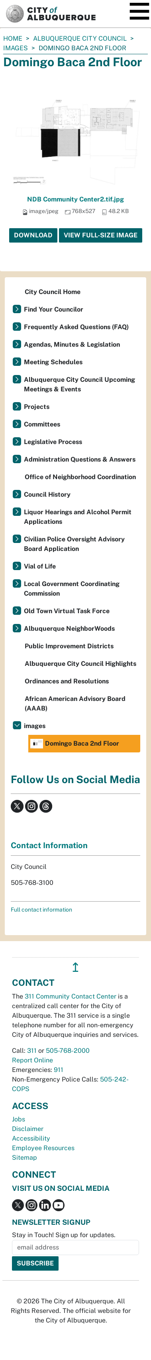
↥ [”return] (75, 967)
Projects (36, 407)
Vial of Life (40, 566)
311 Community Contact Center (70, 996)
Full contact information (41, 909)
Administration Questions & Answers (79, 459)
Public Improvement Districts (69, 646)
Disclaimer (27, 1129)
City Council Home (52, 292)
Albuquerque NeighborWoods (69, 628)
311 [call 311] (32, 1050)
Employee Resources (43, 1148)
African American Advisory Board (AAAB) (75, 703)
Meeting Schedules (53, 362)
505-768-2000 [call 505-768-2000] (68, 1050)
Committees (42, 424)
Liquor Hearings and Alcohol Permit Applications (77, 516)
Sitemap (24, 1157)
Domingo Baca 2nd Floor (74, 743)
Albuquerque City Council (80, 38)
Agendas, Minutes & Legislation (72, 344)
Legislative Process (53, 442)
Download (33, 235)
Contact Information (49, 845)
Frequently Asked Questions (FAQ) (76, 327)
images (15, 48)
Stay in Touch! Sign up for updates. (64, 1235)
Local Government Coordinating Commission (72, 588)
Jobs (18, 1119)
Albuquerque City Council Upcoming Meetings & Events (79, 384)
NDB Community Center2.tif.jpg (75, 199)
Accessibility (31, 1138)
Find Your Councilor (53, 309)
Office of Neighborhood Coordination (80, 477)
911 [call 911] (58, 1070)
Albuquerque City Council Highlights (80, 663)
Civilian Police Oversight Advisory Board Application (74, 544)
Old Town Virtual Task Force (67, 611)
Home (12, 38)
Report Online (32, 1060)
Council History (47, 494)
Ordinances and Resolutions (67, 681)
